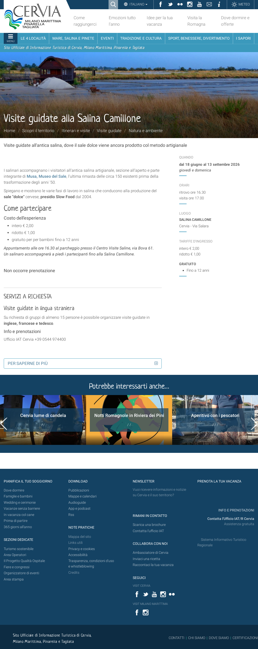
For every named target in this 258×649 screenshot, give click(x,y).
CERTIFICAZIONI (245, 638)
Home (9, 130)
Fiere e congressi (16, 567)
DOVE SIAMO (218, 638)
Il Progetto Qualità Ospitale (24, 561)
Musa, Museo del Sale (46, 176)
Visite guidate (109, 130)
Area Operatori (15, 555)
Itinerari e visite (76, 130)
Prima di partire (15, 521)
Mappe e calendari (82, 496)
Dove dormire (14, 490)
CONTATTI (176, 638)
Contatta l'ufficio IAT (148, 531)
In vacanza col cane (19, 515)
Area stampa (14, 579)
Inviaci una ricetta (146, 559)
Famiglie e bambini (18, 496)
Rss (71, 515)
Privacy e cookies (81, 549)
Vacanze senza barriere (22, 508)
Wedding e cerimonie (20, 502)
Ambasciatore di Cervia (150, 553)
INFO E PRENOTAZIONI (236, 510)
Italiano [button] (138, 4)
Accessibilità (78, 555)
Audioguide (77, 502)
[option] (43, 420)
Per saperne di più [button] (28, 363)
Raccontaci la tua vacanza (153, 565)
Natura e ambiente (146, 130)
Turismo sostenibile (18, 549)
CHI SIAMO (196, 638)
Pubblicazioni (78, 490)
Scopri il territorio (38, 130)
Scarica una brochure (149, 525)
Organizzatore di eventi (21, 573)
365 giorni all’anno (18, 527)
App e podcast (79, 508)
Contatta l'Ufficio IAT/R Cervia (230, 519)
